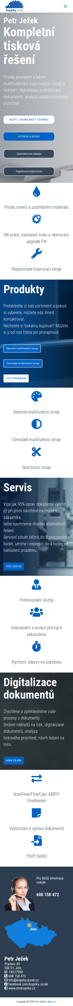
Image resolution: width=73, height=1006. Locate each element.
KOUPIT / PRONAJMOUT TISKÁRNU (28, 119)
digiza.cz (51, 1001)
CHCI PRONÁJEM (16, 378)
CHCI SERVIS (13, 566)
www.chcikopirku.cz (21, 988)
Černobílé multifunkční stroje (22, 363)
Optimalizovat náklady (29, 153)
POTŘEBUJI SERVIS (29, 136)
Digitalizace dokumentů (29, 171)
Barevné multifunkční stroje (22, 348)
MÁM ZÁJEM (13, 760)
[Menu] (65, 6)
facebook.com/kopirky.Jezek (28, 984)
